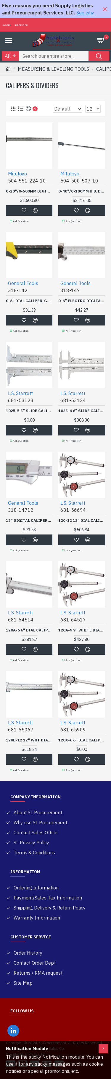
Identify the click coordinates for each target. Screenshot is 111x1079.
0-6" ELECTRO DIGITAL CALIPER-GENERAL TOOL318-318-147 (81, 301)
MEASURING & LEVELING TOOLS (53, 69)
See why (85, 13)
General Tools (23, 283)
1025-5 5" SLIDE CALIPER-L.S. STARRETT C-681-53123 (29, 411)
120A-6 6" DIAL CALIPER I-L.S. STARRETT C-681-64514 (29, 630)
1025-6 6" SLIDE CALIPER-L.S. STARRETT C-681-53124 (81, 411)
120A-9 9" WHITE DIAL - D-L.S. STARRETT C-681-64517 (81, 630)
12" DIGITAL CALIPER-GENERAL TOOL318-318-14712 (29, 520)
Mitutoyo (17, 174)
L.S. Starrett (20, 393)
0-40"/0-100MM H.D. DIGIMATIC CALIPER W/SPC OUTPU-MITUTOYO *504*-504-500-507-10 (81, 191)
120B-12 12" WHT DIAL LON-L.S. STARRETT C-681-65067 (29, 740)
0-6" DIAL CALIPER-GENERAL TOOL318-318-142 (29, 301)
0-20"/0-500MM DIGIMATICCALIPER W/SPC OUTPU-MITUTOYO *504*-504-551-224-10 (29, 191)
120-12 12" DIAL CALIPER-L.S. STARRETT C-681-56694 (81, 520)
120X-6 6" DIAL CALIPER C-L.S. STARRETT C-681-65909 (81, 740)
